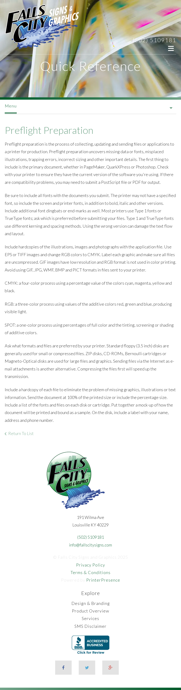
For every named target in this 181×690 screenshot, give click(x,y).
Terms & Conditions (90, 572)
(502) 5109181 (154, 40)
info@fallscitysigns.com (90, 544)
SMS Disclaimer (90, 626)
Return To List (21, 433)
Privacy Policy (90, 564)
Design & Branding (90, 603)
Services (90, 618)
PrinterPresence (103, 580)
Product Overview (90, 610)
